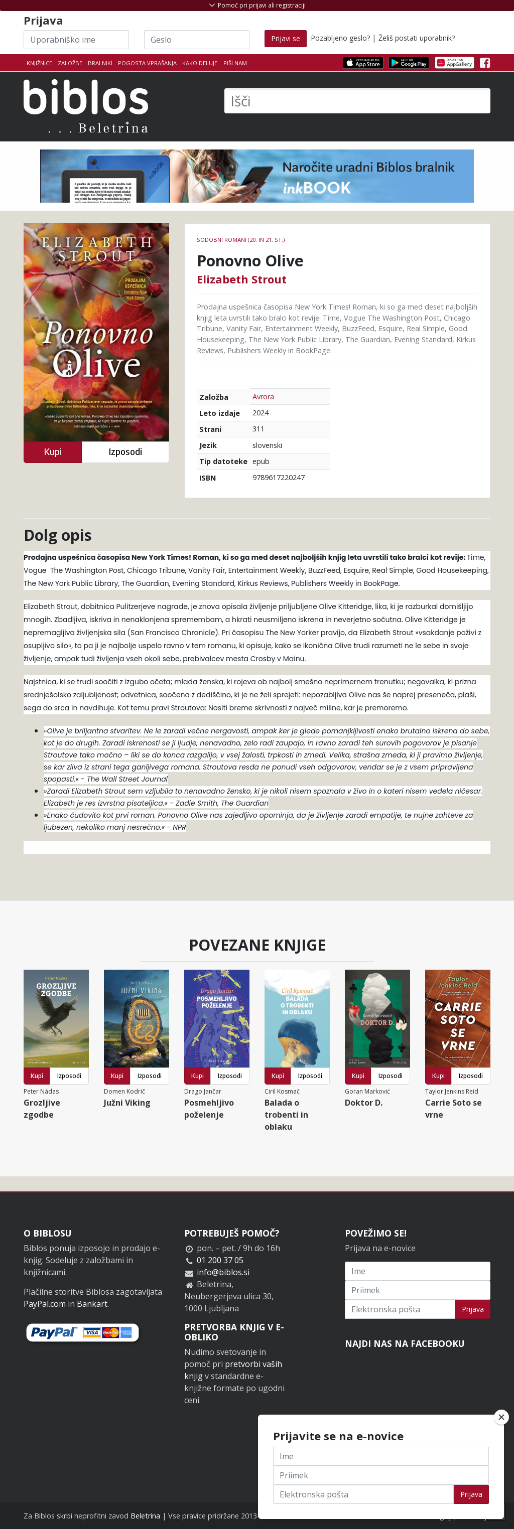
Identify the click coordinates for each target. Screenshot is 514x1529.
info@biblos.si (223, 1272)
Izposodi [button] (125, 451)
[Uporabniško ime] (76, 39)
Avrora (263, 396)
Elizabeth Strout (242, 278)
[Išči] (357, 100)
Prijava (473, 1309)
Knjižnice (39, 63)
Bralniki (100, 63)
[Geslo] (196, 39)
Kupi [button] (53, 451)
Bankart (92, 1303)
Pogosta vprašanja (147, 63)
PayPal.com (45, 1303)
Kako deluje (199, 63)
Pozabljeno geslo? (340, 38)
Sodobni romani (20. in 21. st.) (241, 239)
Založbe (70, 63)
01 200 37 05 (220, 1260)
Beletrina (145, 1515)
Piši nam (235, 63)
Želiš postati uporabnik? (416, 38)
